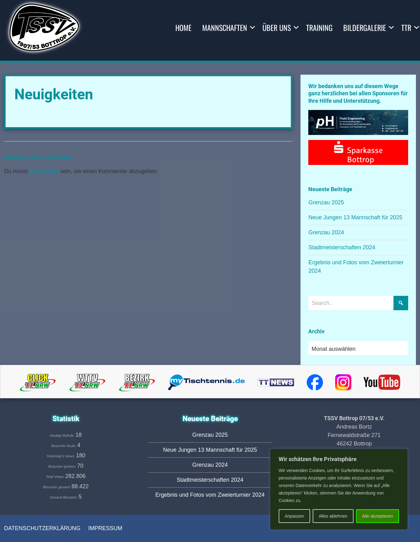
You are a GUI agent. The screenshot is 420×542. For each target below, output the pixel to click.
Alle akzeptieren (377, 516)
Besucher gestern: (62, 466)
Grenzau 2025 (326, 202)
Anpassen (294, 516)
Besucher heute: (64, 446)
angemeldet (44, 171)
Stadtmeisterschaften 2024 (341, 247)
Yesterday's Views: (61, 456)
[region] (339, 489)
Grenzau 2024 (326, 232)
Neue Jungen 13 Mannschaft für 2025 (355, 217)
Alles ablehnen (333, 516)
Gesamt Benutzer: (64, 497)
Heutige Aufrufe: (63, 435)
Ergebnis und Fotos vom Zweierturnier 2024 (210, 495)
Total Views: (56, 477)
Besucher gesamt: (57, 487)
